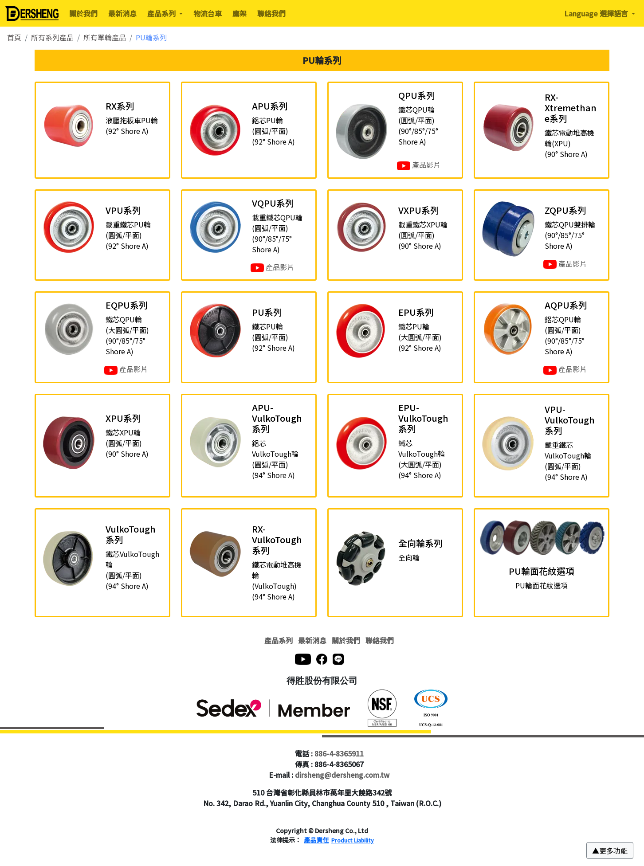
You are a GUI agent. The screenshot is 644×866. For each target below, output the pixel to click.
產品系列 (278, 640)
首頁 (14, 37)
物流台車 (207, 13)
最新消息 (122, 13)
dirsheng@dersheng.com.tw (342, 774)
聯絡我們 (271, 13)
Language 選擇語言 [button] (597, 13)
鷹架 (239, 13)
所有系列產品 (52, 37)
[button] (609, 850)
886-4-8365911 (339, 753)
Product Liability (352, 840)
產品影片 (418, 164)
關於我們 (83, 13)
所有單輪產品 (104, 37)
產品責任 (316, 839)
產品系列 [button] (162, 13)
